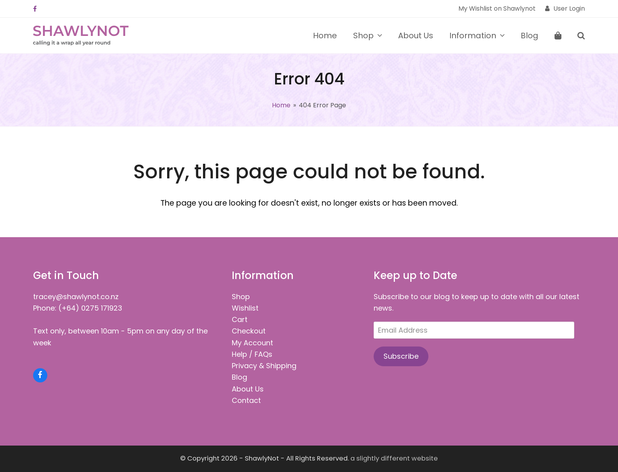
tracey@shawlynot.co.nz (76, 297)
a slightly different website (394, 458)
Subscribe (401, 356)
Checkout (249, 331)
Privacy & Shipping (264, 366)
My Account (252, 343)
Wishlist (245, 308)
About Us (248, 389)
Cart (240, 319)
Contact (246, 400)
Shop (241, 297)
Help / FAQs (252, 354)
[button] (558, 35)
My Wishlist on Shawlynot (497, 8)
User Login (569, 8)
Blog (239, 377)
